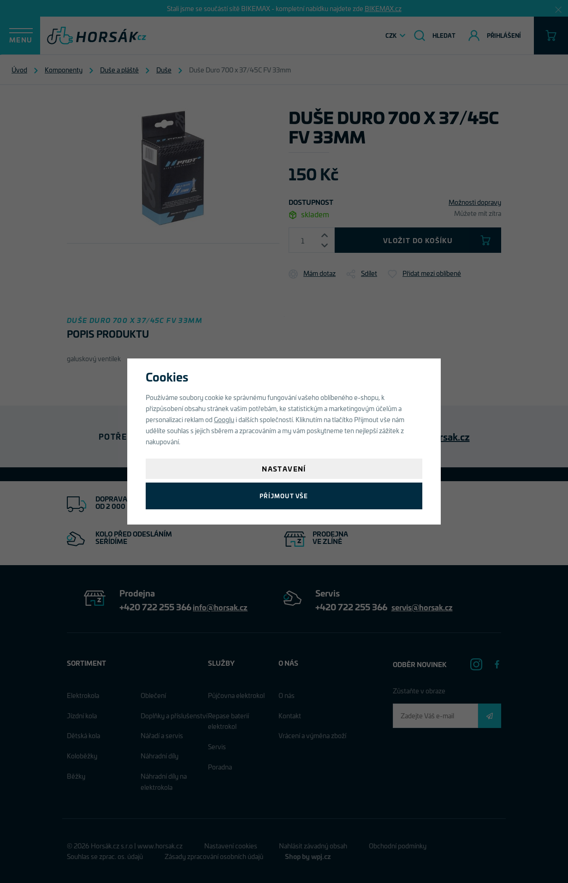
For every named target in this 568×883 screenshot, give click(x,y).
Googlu (224, 419)
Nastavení (284, 468)
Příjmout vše (284, 495)
